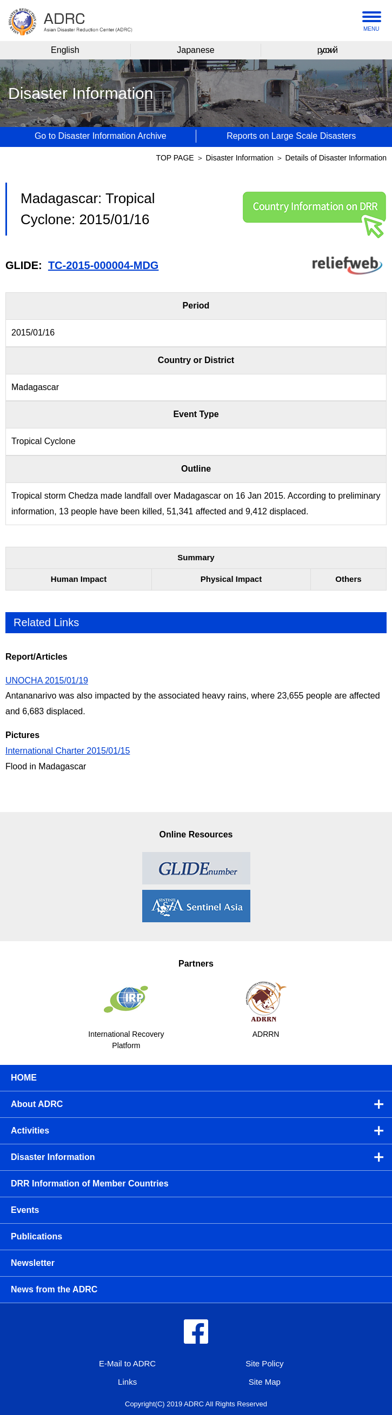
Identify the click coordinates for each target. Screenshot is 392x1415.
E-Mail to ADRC (127, 1363)
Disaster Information (240, 157)
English (65, 50)
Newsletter (33, 1263)
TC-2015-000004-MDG (103, 265)
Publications (36, 1236)
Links (127, 1381)
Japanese (195, 50)
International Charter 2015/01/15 (67, 750)
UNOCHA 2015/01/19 (46, 680)
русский (326, 50)
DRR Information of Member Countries (90, 1183)
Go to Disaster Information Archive (101, 135)
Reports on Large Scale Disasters (291, 135)
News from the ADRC (54, 1289)
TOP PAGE (175, 157)
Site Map (265, 1381)
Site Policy (264, 1363)
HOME (24, 1077)
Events (25, 1210)
